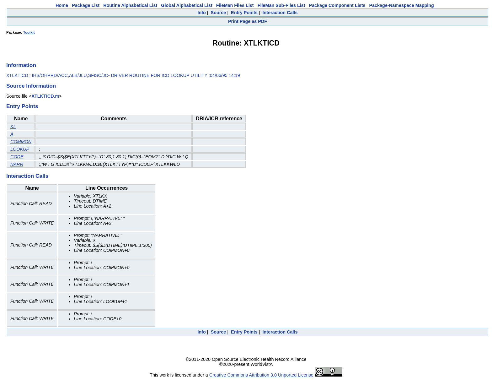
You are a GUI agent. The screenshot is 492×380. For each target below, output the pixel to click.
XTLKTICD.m (45, 96)
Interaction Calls (280, 12)
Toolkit (29, 32)
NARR (16, 164)
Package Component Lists (337, 5)
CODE (17, 156)
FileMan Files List (235, 5)
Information (21, 65)
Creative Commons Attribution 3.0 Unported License (261, 374)
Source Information (31, 86)
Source (218, 12)
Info (201, 12)
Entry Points (244, 12)
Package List (85, 5)
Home (62, 5)
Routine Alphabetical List (130, 5)
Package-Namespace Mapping (401, 5)
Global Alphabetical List (186, 5)
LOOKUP (19, 149)
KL (13, 126)
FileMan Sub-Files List (281, 5)
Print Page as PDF (247, 21)
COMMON (20, 141)
